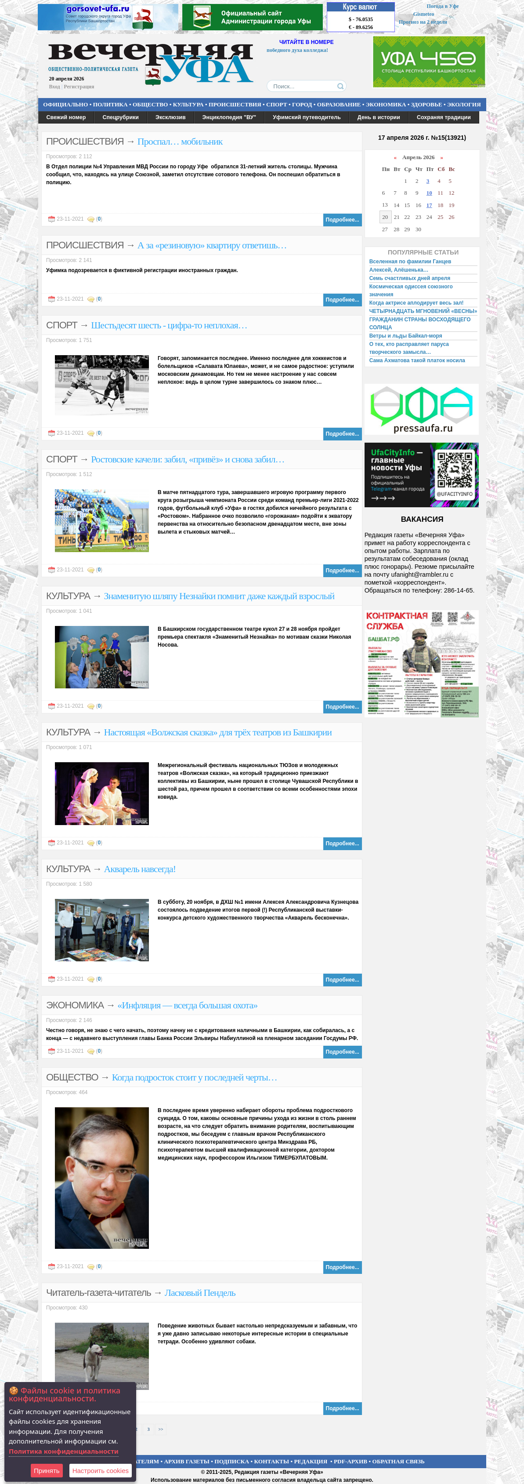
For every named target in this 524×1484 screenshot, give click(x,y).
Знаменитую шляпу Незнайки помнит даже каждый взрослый (219, 595)
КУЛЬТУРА (188, 104)
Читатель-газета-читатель (98, 1292)
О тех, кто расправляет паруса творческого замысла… (409, 348)
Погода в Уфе (442, 6)
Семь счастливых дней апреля (410, 278)
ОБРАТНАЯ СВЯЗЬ (398, 1461)
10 (429, 192)
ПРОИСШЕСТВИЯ (235, 104)
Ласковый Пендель (200, 1292)
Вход (54, 87)
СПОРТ (276, 104)
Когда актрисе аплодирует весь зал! (416, 303)
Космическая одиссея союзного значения (411, 291)
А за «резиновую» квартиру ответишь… (212, 245)
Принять (47, 1470)
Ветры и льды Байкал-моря (405, 336)
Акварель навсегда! (140, 868)
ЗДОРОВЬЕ (426, 104)
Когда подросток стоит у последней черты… (194, 1077)
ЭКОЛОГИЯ (464, 104)
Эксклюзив (170, 117)
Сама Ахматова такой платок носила (417, 360)
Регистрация (79, 87)
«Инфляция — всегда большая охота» (187, 1005)
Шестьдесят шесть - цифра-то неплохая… (169, 325)
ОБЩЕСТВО (150, 104)
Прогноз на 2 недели (423, 22)
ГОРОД (302, 104)
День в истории (379, 117)
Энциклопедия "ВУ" (229, 117)
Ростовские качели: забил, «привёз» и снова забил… (187, 459)
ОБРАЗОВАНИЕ (339, 104)
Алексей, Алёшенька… (399, 270)
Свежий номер (66, 117)
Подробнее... (342, 220)
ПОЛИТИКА (110, 104)
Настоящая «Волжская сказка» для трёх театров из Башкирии (218, 732)
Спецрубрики (120, 117)
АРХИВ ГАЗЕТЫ (187, 1461)
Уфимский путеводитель (307, 117)
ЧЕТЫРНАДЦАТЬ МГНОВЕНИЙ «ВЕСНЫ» (423, 311)
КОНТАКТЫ (271, 1461)
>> (160, 1429)
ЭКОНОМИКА (386, 104)
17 (429, 205)
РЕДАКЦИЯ (310, 1461)
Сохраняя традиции (444, 117)
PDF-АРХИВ (350, 1461)
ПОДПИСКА (231, 1461)
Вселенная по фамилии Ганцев (410, 261)
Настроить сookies (100, 1470)
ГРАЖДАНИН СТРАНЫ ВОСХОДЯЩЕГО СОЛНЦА (420, 323)
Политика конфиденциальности (64, 1451)
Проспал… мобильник (180, 141)
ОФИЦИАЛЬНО (65, 104)
